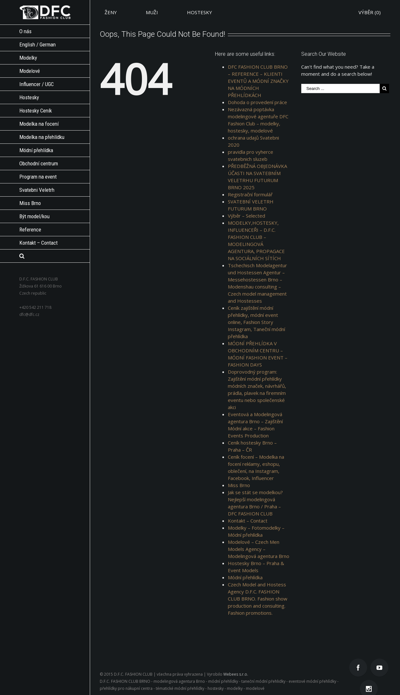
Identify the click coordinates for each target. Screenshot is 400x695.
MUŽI (152, 12)
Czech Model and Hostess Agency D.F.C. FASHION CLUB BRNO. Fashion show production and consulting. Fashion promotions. (257, 598)
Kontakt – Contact (247, 520)
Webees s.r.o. (235, 674)
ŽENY (111, 12)
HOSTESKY (199, 12)
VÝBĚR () (369, 12)
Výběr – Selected (246, 215)
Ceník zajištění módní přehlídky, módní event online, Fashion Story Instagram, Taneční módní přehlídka (256, 322)
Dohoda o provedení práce (257, 102)
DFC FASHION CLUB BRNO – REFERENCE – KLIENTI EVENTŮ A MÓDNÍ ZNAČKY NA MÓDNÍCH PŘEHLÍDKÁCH (258, 81)
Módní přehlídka (245, 577)
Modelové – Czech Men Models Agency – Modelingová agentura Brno (258, 549)
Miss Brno (239, 485)
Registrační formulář (250, 194)
